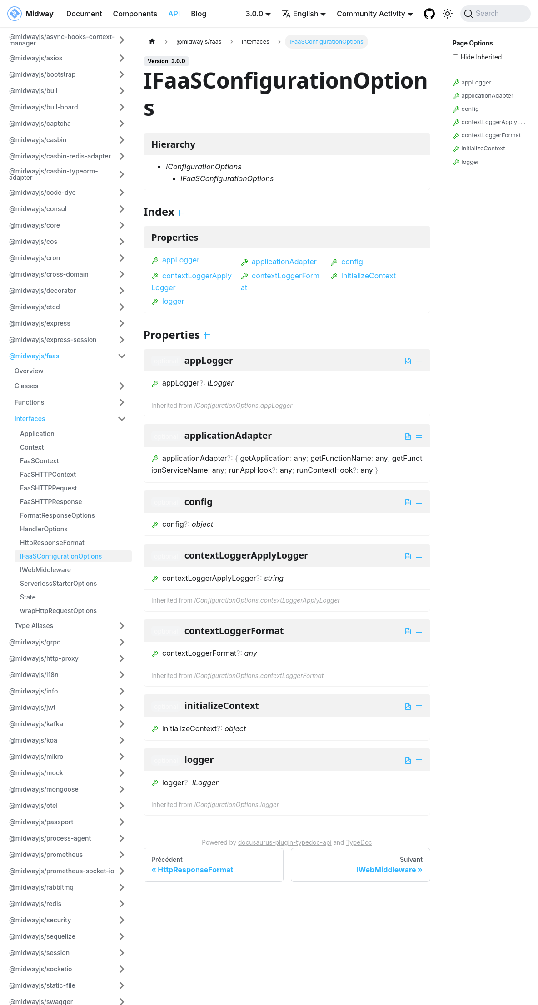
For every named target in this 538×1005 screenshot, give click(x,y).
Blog (198, 13)
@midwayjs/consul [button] (37, 209)
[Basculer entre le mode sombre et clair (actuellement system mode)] (447, 13)
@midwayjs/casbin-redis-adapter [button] (60, 156)
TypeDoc (359, 842)
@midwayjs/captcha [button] (40, 123)
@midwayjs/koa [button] (33, 740)
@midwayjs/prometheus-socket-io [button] (62, 871)
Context (32, 447)
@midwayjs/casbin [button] (37, 140)
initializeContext (363, 275)
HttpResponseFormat (52, 542)
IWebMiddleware (45, 570)
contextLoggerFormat (487, 135)
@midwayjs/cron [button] (34, 258)
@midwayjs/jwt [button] (32, 707)
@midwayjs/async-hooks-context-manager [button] (62, 40)
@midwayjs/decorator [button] (42, 290)
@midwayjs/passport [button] (41, 822)
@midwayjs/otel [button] (33, 805)
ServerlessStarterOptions (58, 583)
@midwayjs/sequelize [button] (42, 936)
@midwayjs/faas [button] (34, 356)
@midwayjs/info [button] (33, 691)
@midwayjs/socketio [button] (40, 969)
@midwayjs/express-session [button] (53, 339)
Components (135, 13)
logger (167, 301)
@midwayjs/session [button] (39, 952)
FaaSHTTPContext (48, 474)
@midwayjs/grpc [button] (34, 642)
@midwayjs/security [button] (40, 920)
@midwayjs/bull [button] (33, 90)
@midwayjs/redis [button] (35, 903)
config (346, 261)
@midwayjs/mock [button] (36, 773)
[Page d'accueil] (152, 42)
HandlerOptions (44, 529)
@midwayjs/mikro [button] (36, 756)
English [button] (300, 13)
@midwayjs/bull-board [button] (43, 107)
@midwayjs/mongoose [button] (44, 789)
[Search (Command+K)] (495, 13)
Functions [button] (29, 402)
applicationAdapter (279, 261)
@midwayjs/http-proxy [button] (44, 658)
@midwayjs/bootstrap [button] (42, 74)
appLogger (175, 259)
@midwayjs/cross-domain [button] (49, 274)
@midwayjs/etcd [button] (34, 307)
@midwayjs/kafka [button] (36, 724)
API (174, 13)
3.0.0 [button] (255, 13)
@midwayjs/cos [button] (33, 241)
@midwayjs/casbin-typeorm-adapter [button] (53, 174)
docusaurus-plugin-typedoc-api (285, 842)
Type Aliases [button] (34, 625)
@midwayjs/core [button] (34, 225)
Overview (29, 371)
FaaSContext (39, 461)
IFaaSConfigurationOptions (61, 556)
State (28, 597)
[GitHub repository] (429, 13)
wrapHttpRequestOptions (58, 610)
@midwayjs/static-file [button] (42, 985)
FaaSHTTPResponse (51, 501)
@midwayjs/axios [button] (35, 58)
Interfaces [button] (30, 418)
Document (84, 13)
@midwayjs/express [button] (39, 323)
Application (37, 433)
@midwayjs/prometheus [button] (46, 854)
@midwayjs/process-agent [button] (50, 838)
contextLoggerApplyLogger (490, 122)
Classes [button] (27, 386)
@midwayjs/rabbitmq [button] (41, 887)
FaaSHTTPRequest (48, 488)
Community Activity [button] (371, 13)
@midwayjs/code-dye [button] (42, 192)
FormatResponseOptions (57, 515)
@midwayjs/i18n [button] (34, 674)
